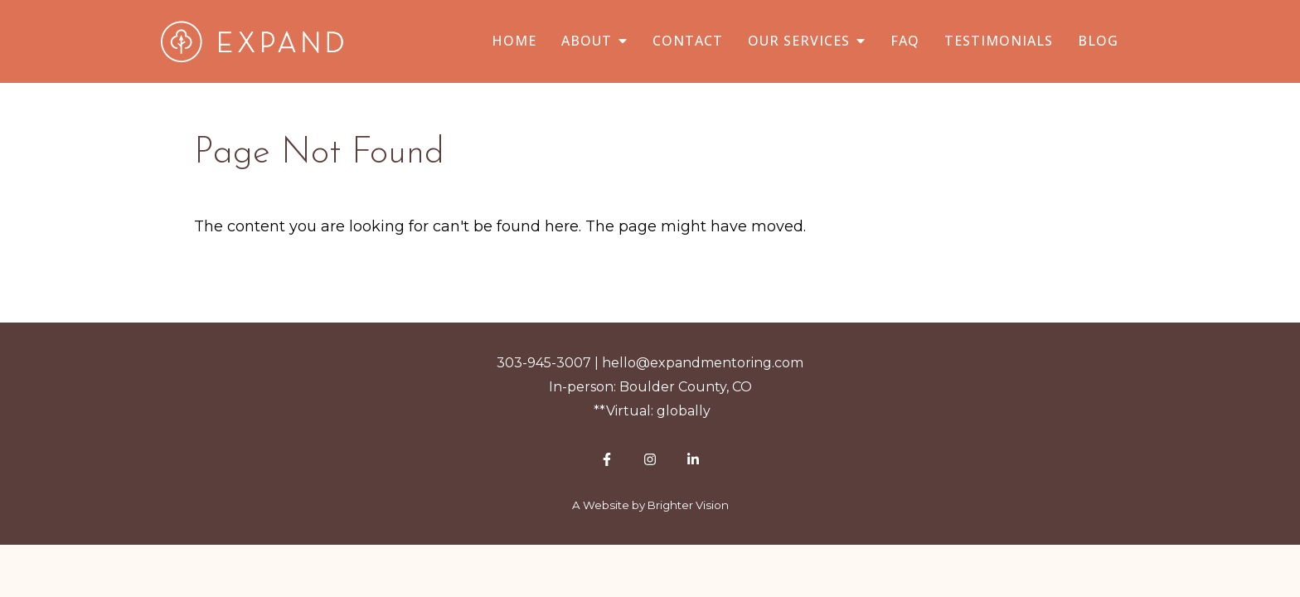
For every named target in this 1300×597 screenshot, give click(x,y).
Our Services (799, 41)
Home (514, 41)
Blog (1098, 41)
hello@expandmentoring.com (702, 363)
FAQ (904, 41)
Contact (687, 41)
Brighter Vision (688, 505)
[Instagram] (650, 459)
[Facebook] (607, 459)
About (586, 41)
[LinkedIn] (693, 459)
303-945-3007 (544, 363)
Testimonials (998, 41)
